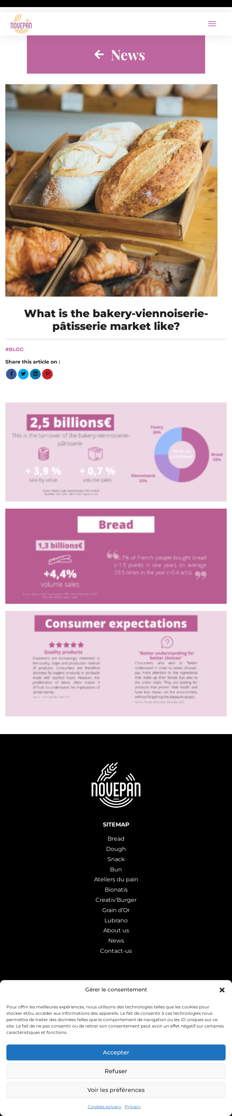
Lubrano (116, 920)
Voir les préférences (116, 1089)
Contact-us (116, 951)
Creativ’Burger (116, 900)
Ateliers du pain (116, 879)
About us (116, 930)
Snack (116, 859)
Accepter (116, 1050)
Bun (116, 869)
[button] (221, 990)
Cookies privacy (104, 1106)
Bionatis (116, 889)
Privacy (133, 1106)
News (116, 940)
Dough (116, 849)
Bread (116, 838)
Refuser (116, 1069)
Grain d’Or (116, 910)
